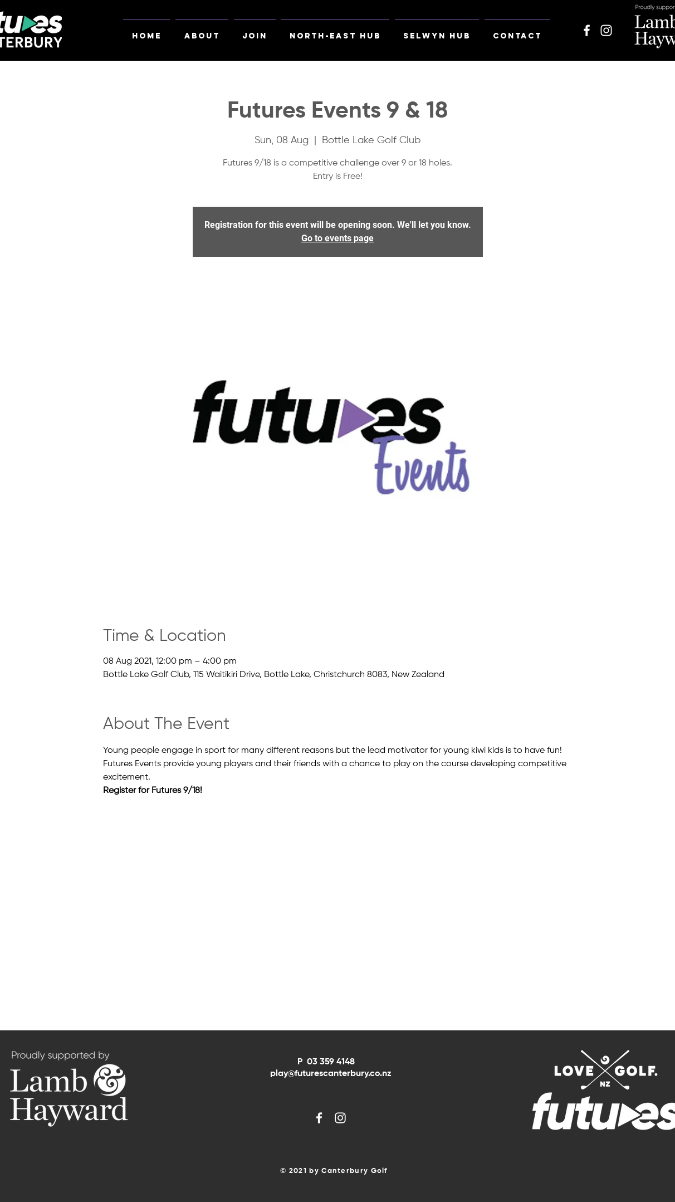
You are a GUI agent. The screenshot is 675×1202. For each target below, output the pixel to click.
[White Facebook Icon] (586, 30)
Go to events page (337, 238)
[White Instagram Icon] (606, 30)
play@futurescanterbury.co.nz (331, 1073)
